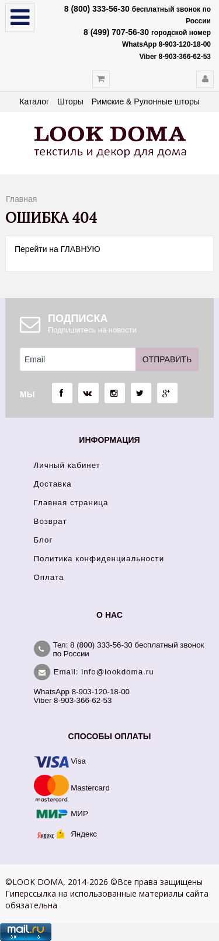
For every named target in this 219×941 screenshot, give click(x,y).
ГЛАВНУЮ (80, 249)
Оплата (49, 577)
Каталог (34, 101)
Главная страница (71, 502)
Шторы (70, 101)
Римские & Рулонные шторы (146, 101)
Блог (43, 540)
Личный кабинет (67, 465)
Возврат (50, 521)
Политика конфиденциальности (99, 558)
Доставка (53, 484)
